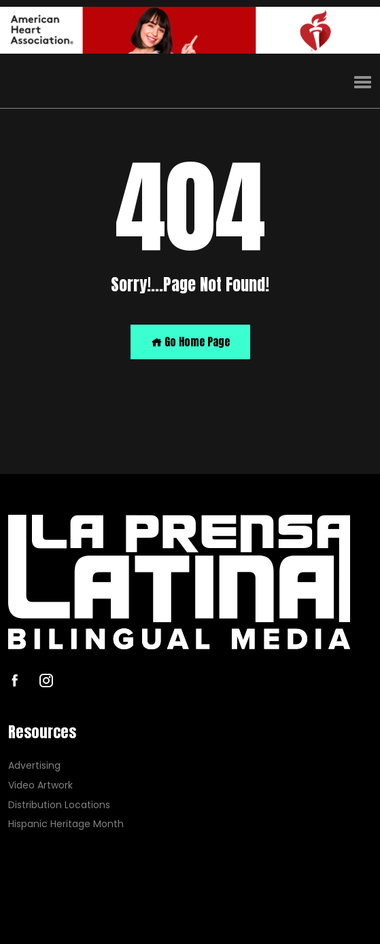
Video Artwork (40, 785)
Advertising (34, 765)
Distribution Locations (59, 805)
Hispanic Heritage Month (66, 824)
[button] (362, 82)
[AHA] (190, 30)
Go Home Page (190, 341)
